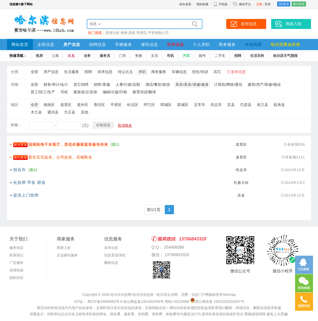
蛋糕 (131, 33)
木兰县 (36, 112)
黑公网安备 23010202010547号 (217, 302)
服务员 (105, 56)
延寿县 (279, 105)
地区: (15, 105)
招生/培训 (200, 72)
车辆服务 (123, 44)
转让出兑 (125, 72)
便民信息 (149, 44)
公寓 (55, 56)
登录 (268, 4)
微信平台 (245, 4)
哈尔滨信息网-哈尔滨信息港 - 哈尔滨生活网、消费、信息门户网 (159, 295)
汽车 (186, 56)
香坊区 (99, 105)
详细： (16, 84)
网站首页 (19, 44)
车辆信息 (179, 72)
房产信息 (71, 44)
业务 (87, 56)
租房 (39, 56)
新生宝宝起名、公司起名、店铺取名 (60, 157)
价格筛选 (103, 125)
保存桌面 (185, 4)
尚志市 (216, 105)
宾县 (231, 105)
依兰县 (262, 105)
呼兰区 (149, 105)
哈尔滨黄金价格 (285, 44)
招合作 (19, 170)
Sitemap (229, 295)
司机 (170, 56)
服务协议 (16, 248)
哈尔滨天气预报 (285, 56)
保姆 (123, 33)
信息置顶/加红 (115, 255)
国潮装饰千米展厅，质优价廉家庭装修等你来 (68, 144)
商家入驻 (64, 248)
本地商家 (253, 44)
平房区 (116, 105)
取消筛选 (125, 125)
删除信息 (111, 263)
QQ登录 (283, 4)
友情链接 (16, 270)
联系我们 (16, 255)
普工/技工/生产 (43, 92)
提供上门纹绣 (26, 195)
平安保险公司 (158, 33)
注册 (259, 4)
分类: (15, 72)
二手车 (220, 56)
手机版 (221, 4)
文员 (154, 56)
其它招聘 (81, 84)
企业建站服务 (67, 255)
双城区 (182, 105)
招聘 (237, 56)
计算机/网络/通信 (228, 84)
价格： (16, 125)
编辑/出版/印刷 (115, 92)
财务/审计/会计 (56, 84)
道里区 (66, 105)
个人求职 (201, 44)
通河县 (53, 112)
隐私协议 (16, 278)
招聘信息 (97, 44)
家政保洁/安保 (85, 92)
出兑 (71, 56)
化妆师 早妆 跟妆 (29, 182)
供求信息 (175, 44)
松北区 (132, 105)
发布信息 (238, 72)
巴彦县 (245, 105)
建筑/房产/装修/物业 (264, 84)
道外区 (82, 105)
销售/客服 (102, 84)
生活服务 (71, 72)
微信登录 (299, 4)
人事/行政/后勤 (128, 84)
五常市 (199, 105)
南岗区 (49, 105)
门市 (122, 56)
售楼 (138, 56)
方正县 (69, 112)
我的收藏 (202, 4)
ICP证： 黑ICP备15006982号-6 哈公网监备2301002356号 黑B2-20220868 (131, 302)
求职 (142, 72)
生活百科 (257, 56)
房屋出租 (112, 33)
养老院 (141, 33)
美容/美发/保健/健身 (192, 84)
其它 (217, 72)
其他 (84, 112)
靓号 (202, 56)
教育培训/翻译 (144, 92)
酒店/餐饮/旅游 (158, 84)
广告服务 (16, 263)
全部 (34, 72)
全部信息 (45, 44)
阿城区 (166, 105)
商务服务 (227, 44)
